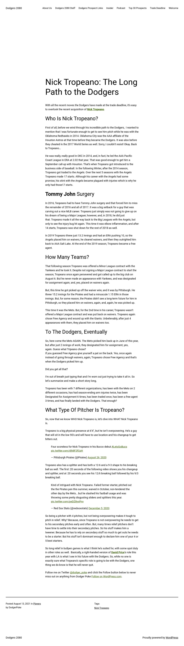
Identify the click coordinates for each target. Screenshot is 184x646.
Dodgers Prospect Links (90, 8)
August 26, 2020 (97, 457)
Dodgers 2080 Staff (65, 8)
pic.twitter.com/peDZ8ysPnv (67, 501)
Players (37, 603)
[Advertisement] (92, 47)
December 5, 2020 (99, 508)
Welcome (173, 8)
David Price (117, 552)
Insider (109, 8)
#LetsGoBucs (119, 446)
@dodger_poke (78, 572)
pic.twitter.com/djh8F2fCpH (67, 450)
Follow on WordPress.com (106, 576)
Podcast (121, 8)
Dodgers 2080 (14, 8)
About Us (47, 8)
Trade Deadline (157, 8)
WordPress (172, 637)
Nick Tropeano (95, 109)
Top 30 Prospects (138, 8)
